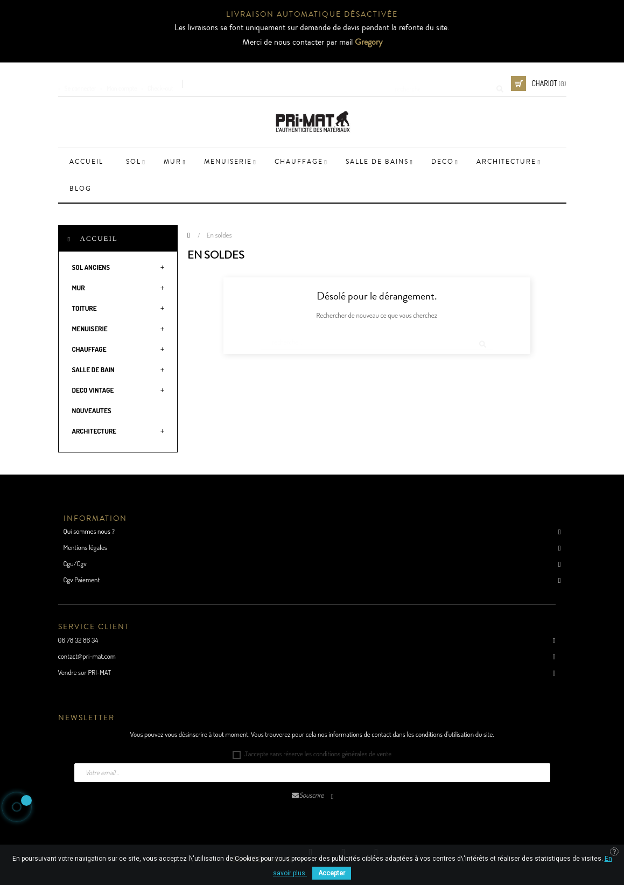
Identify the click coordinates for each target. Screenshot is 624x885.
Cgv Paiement (82, 579)
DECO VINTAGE (93, 390)
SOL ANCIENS (91, 267)
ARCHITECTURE (94, 431)
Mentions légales (85, 547)
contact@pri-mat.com (87, 656)
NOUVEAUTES (91, 410)
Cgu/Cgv (75, 563)
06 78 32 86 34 (78, 640)
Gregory (368, 42)
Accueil (99, 238)
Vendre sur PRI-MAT (84, 672)
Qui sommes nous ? (89, 531)
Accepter (331, 873)
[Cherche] (445, 83)
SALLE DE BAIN (93, 369)
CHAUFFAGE (89, 349)
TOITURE (84, 308)
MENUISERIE (90, 328)
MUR (78, 287)
